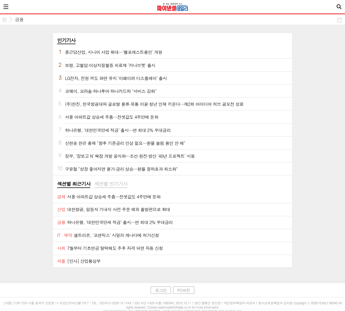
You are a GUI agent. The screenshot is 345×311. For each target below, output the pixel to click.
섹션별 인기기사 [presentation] (110, 184)
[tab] (73, 184)
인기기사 (66, 40)
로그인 (160, 290)
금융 (19, 19)
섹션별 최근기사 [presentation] (73, 184)
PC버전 (183, 290)
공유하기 (339, 20)
